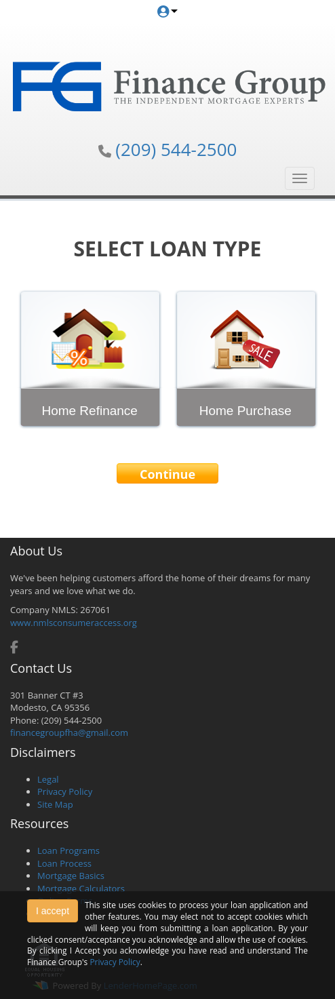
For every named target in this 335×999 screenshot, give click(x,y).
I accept (52, 910)
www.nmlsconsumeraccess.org (73, 622)
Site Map (55, 804)
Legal (48, 779)
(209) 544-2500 (176, 149)
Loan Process (64, 863)
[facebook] (14, 648)
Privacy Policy (64, 791)
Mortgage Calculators (81, 888)
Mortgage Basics (70, 875)
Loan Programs (68, 850)
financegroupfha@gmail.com (69, 732)
